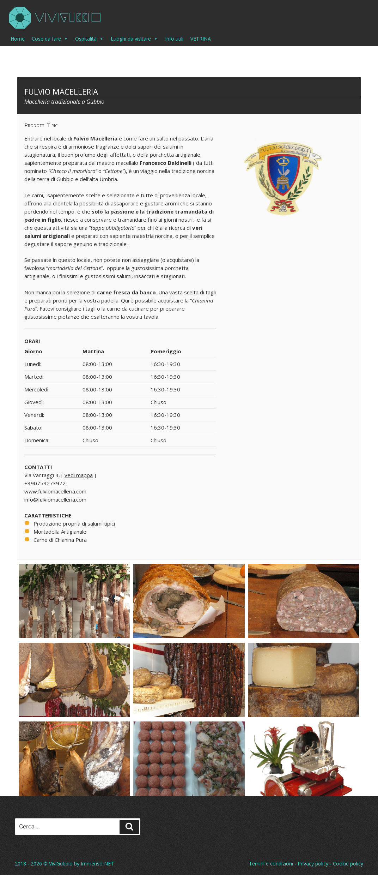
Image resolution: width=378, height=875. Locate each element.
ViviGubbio (61, 863)
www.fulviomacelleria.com (55, 491)
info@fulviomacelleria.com (55, 499)
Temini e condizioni (271, 863)
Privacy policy (313, 863)
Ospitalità (89, 39)
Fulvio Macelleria (61, 91)
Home (18, 38)
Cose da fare (50, 39)
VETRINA (200, 38)
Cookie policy (348, 863)
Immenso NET (97, 863)
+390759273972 (45, 483)
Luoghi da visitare (134, 39)
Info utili (174, 38)
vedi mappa (79, 475)
